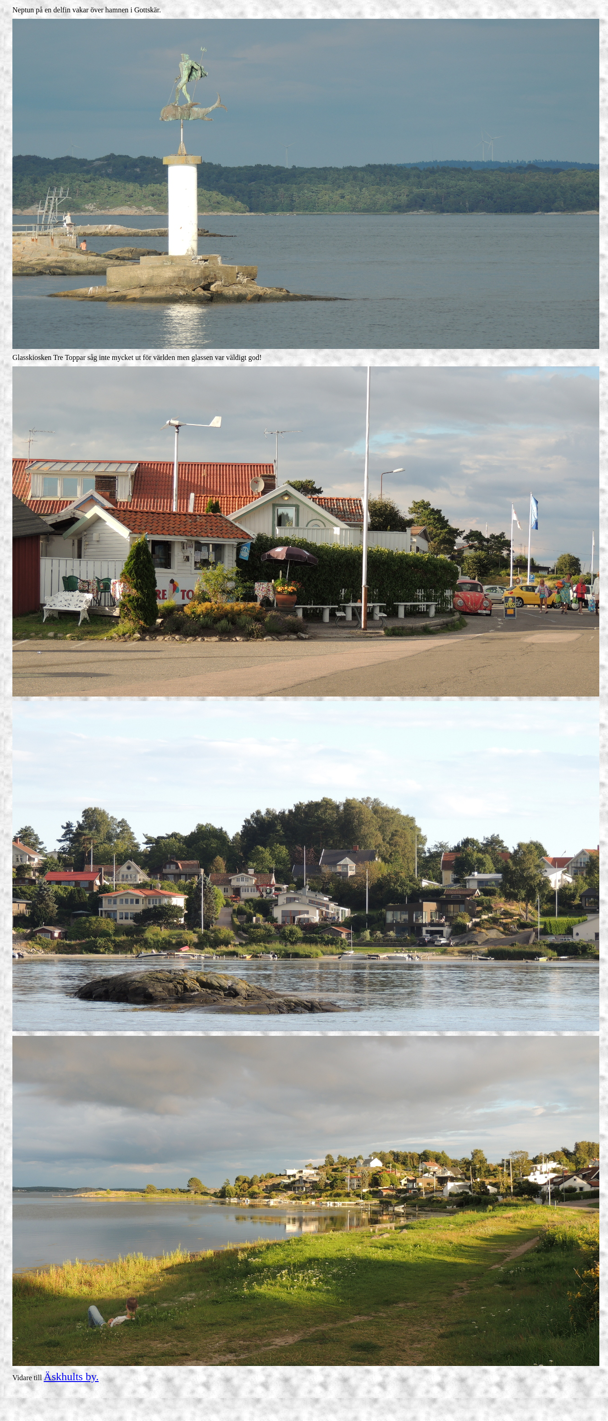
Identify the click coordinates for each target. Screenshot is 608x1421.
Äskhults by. (71, 1376)
